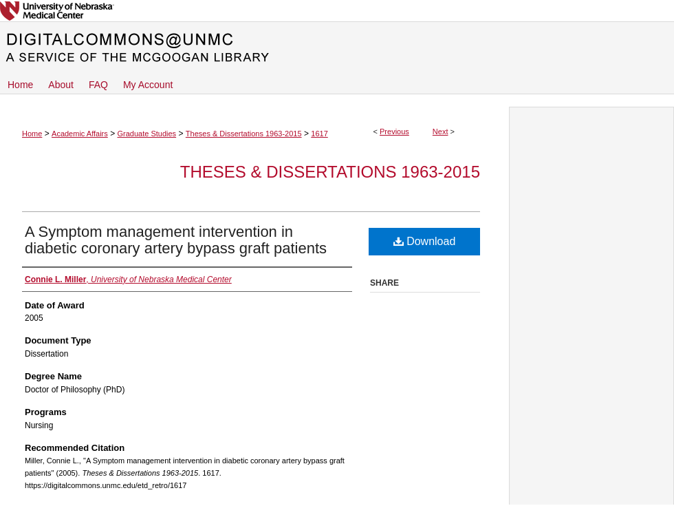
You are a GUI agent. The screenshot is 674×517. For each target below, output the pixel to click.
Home (32, 133)
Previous (394, 131)
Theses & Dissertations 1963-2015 (244, 133)
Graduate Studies (146, 133)
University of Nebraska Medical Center (337, 10)
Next (440, 131)
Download (424, 241)
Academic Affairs (80, 133)
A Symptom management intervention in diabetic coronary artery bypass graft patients (176, 240)
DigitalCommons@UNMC (337, 48)
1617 (319, 133)
